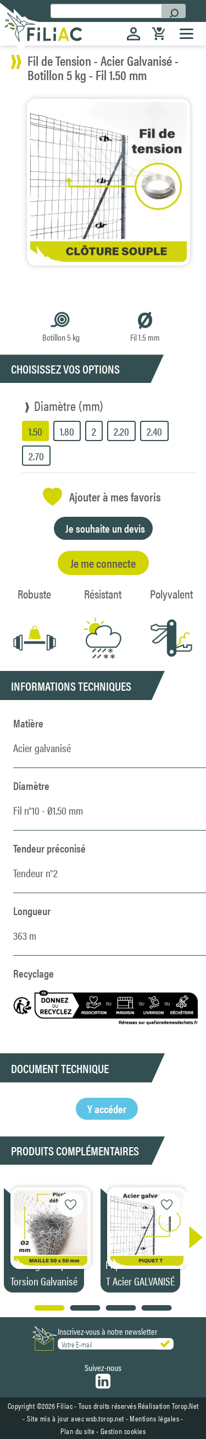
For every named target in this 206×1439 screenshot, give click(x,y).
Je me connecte (103, 562)
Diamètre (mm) (68, 405)
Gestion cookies (123, 1430)
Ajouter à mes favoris (102, 497)
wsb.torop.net (105, 1418)
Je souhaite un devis (105, 528)
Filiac (65, 1405)
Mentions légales (154, 1418)
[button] (190, 1237)
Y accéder (106, 1108)
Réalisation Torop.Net (168, 1405)
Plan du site (77, 1430)
